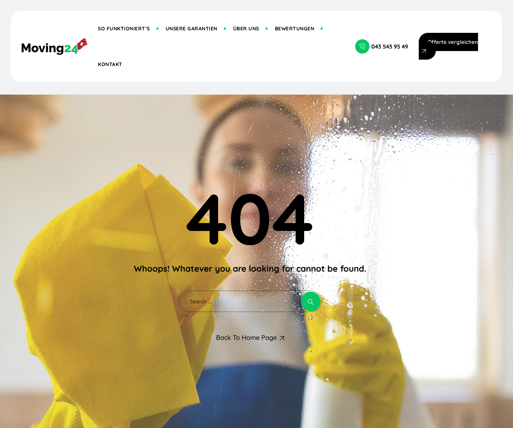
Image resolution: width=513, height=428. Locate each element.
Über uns (246, 28)
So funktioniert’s (124, 28)
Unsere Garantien (191, 28)
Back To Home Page (246, 337)
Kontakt (110, 64)
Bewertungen (295, 28)
